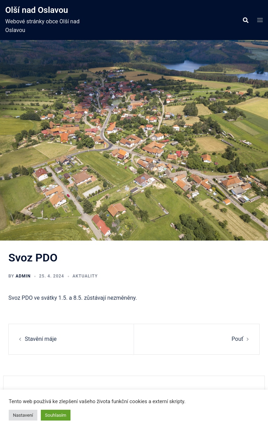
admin (23, 276)
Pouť (237, 339)
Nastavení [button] (23, 415)
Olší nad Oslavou (36, 10)
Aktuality (85, 276)
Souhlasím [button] (55, 415)
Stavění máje (41, 339)
